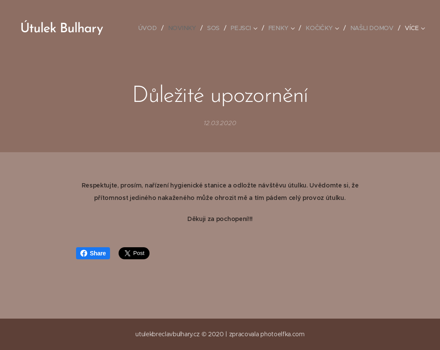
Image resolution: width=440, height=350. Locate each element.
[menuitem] (151, 28)
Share (93, 253)
